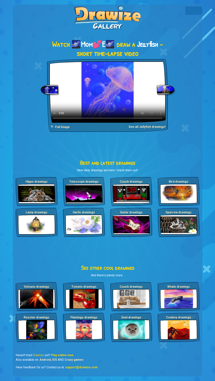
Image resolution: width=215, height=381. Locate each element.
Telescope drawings (84, 181)
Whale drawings (178, 286)
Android (45, 359)
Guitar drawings (131, 212)
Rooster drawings (36, 317)
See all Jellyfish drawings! (147, 127)
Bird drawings (178, 181)
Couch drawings (131, 181)
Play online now (62, 355)
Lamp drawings (36, 212)
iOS (54, 359)
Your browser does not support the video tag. (107, 92)
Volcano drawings (36, 286)
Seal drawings (131, 317)
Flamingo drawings (83, 317)
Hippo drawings (37, 181)
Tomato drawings (83, 286)
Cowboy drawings (178, 317)
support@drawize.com (81, 367)
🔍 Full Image (60, 127)
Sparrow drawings (179, 212)
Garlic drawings (84, 212)
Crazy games (74, 359)
